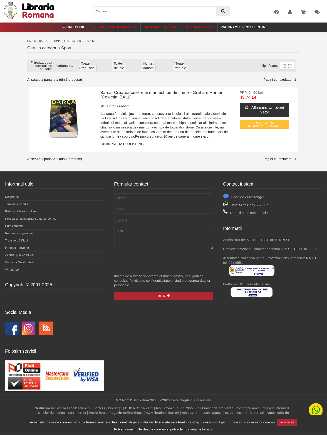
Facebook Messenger (243, 197)
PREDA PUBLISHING (127, 144)
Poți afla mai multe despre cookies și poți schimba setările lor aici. (163, 429)
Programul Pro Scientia (243, 27)
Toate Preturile (179, 65)
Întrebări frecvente (17, 247)
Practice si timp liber (52, 41)
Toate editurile (118, 65)
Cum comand (14, 226)
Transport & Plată (16, 240)
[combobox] (162, 11)
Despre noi (12, 197)
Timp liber (77, 41)
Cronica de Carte (198, 27)
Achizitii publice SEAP (19, 255)
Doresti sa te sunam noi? (245, 213)
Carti (31, 41)
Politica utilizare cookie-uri (22, 211)
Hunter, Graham (147, 65)
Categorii (73, 27)
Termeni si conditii (17, 204)
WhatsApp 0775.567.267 (245, 205)
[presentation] (148, 265)
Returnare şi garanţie (19, 233)
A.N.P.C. (312, 258)
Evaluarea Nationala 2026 (113, 27)
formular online (258, 284)
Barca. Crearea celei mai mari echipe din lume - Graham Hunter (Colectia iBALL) (161, 94)
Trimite (163, 299)
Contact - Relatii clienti (20, 262)
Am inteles (287, 422)
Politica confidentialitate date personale (30, 218)
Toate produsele (87, 65)
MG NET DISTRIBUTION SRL (269, 240)
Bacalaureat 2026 (160, 27)
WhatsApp (12, 269)
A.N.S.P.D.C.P (292, 249)
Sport (91, 41)
